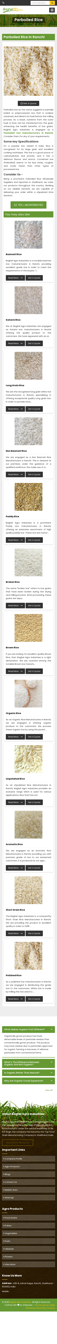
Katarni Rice (13, 319)
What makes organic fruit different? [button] (24, 1029)
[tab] (28, 1029)
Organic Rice (13, 713)
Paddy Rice (12, 516)
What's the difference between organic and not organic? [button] (21, 1063)
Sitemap (9, 1197)
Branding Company (46, 1308)
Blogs (7, 1174)
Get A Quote (28, 103)
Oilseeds (9, 1248)
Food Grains (10, 1217)
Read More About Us (17, 1142)
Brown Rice (12, 647)
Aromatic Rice (14, 844)
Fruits (7, 1241)
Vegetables (10, 1233)
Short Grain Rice (15, 909)
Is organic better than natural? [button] (21, 1072)
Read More (15, 277)
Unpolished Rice (15, 778)
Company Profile (13, 1158)
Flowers (8, 1256)
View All (48, 1090)
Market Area (10, 1189)
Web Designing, (42, 1305)
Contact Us (10, 1182)
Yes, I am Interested (28, 205)
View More (9, 1264)
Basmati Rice (14, 254)
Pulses (7, 1225)
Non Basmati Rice (16, 451)
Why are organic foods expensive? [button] (23, 1080)
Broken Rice (13, 582)
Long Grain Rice (15, 385)
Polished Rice (13, 975)
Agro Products (12, 1166)
